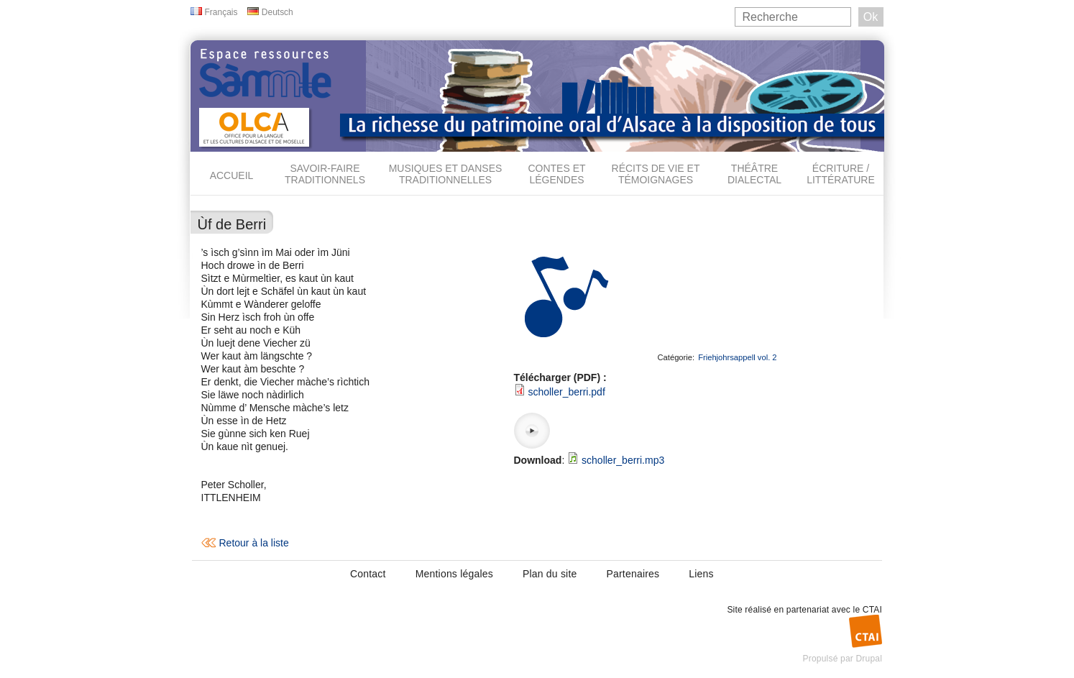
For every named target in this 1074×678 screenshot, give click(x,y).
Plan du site (550, 573)
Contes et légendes (556, 173)
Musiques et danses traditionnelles (445, 173)
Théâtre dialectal (754, 173)
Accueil (232, 175)
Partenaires (632, 573)
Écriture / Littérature (841, 173)
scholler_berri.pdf (566, 392)
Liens (701, 573)
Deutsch (277, 12)
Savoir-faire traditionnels (325, 173)
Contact (368, 573)
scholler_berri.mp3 (623, 460)
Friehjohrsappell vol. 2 (737, 357)
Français (221, 12)
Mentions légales (454, 573)
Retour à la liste (254, 543)
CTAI (872, 610)
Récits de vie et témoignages (656, 173)
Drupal (868, 659)
